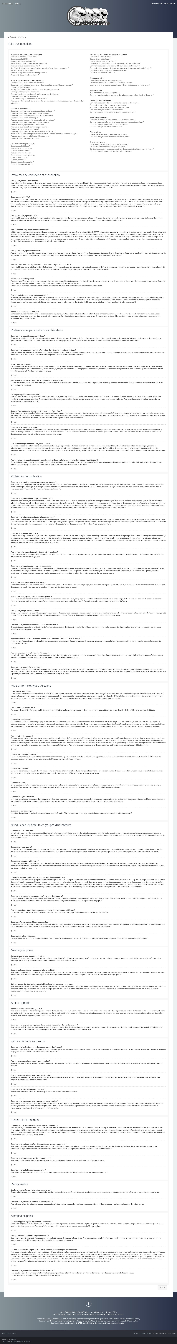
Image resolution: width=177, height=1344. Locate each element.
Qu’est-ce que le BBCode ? (20, 146)
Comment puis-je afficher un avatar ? (24, 96)
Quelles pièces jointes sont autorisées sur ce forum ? (109, 134)
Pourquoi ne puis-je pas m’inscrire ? (23, 61)
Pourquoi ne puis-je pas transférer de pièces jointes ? (30, 127)
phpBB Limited (69, 1224)
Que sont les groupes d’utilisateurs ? (103, 61)
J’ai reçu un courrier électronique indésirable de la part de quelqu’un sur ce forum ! (120, 85)
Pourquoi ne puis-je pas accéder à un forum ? (27, 125)
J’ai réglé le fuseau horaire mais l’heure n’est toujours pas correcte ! (35, 89)
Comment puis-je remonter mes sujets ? (25, 138)
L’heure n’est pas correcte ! (20, 87)
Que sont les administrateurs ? (101, 57)
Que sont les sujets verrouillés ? (22, 162)
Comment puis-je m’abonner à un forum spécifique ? (109, 124)
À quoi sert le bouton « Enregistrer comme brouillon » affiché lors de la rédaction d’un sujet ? (44, 134)
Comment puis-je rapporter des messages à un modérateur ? (33, 131)
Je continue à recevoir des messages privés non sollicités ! (111, 83)
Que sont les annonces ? (20, 157)
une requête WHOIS (59, 1254)
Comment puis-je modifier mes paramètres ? (27, 83)
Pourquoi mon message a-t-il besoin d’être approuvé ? (30, 136)
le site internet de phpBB (20, 401)
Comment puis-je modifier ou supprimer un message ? (31, 113)
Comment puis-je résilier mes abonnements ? (106, 126)
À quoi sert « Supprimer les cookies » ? (25, 75)
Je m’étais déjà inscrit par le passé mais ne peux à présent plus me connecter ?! (40, 68)
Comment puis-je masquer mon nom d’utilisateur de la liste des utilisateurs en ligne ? (42, 85)
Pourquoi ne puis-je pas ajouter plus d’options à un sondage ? (33, 120)
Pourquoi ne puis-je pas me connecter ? (25, 66)
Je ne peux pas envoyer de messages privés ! (106, 80)
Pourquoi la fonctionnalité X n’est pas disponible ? (108, 147)
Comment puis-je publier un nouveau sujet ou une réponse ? (33, 111)
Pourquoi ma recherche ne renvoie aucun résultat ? (108, 105)
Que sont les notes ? (18, 160)
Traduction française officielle (12, 1341)
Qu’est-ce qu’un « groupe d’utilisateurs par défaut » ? (109, 70)
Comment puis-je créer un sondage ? (24, 118)
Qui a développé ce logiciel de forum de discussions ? (109, 144)
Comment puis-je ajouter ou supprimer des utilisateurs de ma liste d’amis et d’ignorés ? (122, 95)
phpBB (13, 1339)
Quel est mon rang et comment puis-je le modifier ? (29, 99)
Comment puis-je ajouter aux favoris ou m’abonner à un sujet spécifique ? (117, 122)
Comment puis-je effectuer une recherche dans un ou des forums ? (114, 103)
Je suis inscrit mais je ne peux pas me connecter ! (29, 63)
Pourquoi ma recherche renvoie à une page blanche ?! (109, 107)
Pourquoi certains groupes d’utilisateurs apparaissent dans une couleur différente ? (120, 68)
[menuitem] (18, 3)
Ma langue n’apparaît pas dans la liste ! (25, 92)
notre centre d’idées (139, 1238)
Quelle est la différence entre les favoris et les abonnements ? (113, 120)
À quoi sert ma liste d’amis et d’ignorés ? (104, 93)
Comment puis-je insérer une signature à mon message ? (32, 115)
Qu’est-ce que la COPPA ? (20, 59)
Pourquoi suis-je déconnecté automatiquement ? (29, 73)
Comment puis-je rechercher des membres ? (106, 110)
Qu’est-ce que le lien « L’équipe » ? (102, 73)
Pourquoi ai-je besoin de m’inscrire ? (24, 57)
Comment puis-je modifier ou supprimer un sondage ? (30, 122)
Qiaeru (27, 1341)
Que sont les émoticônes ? (20, 151)
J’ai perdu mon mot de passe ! (22, 70)
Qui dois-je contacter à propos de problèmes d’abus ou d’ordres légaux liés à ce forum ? (122, 149)
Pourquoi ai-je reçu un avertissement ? (25, 129)
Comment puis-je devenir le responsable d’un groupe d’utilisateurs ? (115, 66)
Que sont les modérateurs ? (100, 59)
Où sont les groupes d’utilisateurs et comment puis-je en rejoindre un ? (115, 63)
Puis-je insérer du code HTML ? (22, 148)
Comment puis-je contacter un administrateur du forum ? (111, 151)
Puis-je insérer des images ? (21, 153)
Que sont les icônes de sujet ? (21, 164)
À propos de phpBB (83, 1226)
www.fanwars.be (97, 1312)
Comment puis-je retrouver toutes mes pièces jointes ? (110, 137)
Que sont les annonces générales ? (23, 155)
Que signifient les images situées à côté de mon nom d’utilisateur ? (35, 94)
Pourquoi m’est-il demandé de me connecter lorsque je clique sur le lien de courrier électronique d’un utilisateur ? (47, 102)
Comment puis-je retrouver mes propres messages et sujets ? (112, 112)
